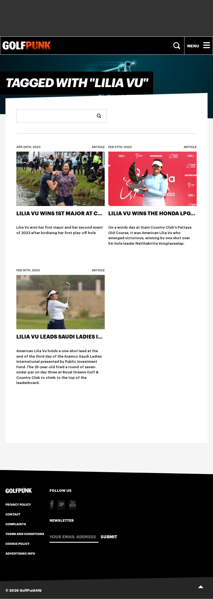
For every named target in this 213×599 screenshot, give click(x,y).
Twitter (61, 504)
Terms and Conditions (24, 534)
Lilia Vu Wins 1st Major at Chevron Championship (90, 213)
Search (177, 45)
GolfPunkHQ (31, 590)
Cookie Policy (17, 543)
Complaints (15, 524)
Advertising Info (20, 553)
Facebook (52, 504)
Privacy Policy (18, 504)
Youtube (72, 504)
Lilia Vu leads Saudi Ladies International (78, 336)
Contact (12, 514)
